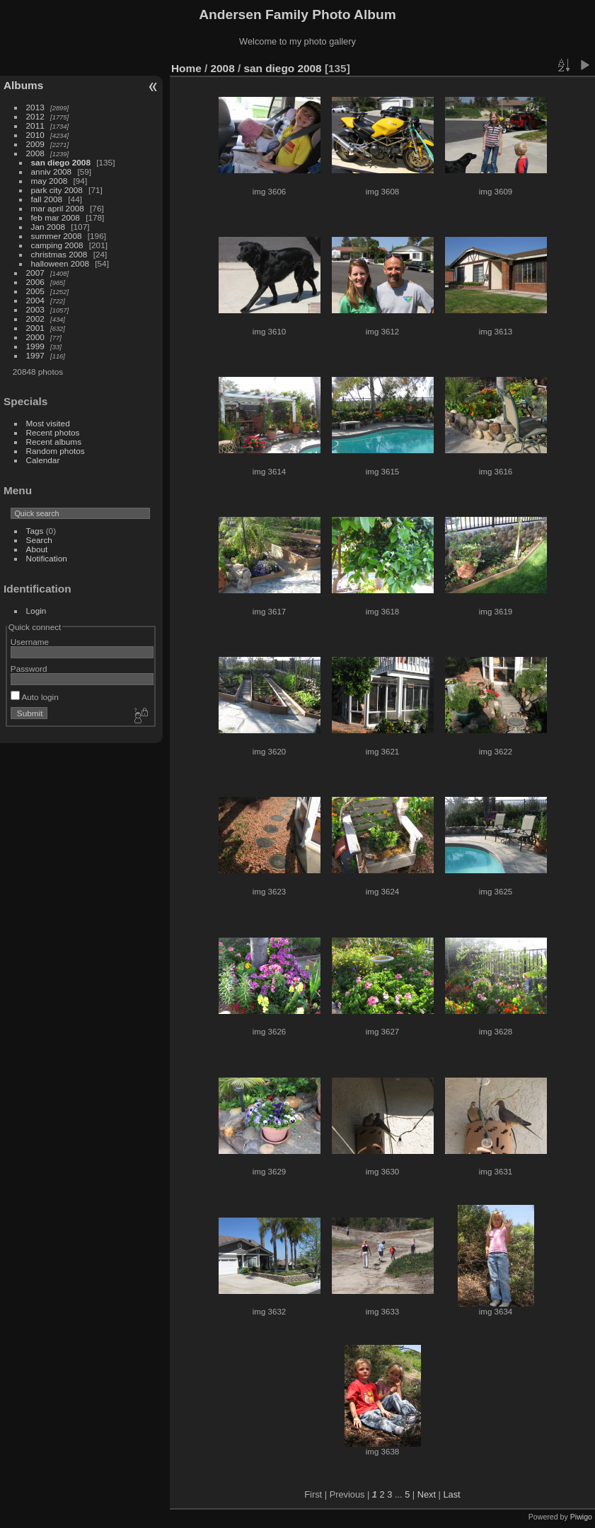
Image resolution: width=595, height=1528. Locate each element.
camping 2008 (57, 245)
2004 (35, 300)
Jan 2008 (48, 226)
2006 (35, 281)
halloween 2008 (60, 263)
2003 (35, 309)
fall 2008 (46, 199)
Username (30, 641)
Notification (46, 558)
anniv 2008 (51, 171)
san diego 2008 (61, 162)
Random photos (55, 450)
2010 (35, 134)
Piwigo (581, 1516)
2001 (35, 327)
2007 (35, 272)
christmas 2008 (59, 254)
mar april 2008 (57, 208)
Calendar (43, 460)
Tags (35, 530)
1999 (35, 346)
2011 (35, 125)
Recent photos (53, 432)
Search (39, 539)
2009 (35, 143)
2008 (35, 153)
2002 (35, 318)
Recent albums (53, 441)
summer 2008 (56, 235)
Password (29, 668)
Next (426, 1494)
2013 (35, 107)
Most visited (48, 423)
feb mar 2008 (55, 217)
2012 (35, 116)
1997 (35, 355)
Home (186, 68)
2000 (35, 337)
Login (36, 610)
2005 (35, 291)
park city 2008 (57, 189)
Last (451, 1494)
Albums (23, 85)
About (37, 549)
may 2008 (49, 180)
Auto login (35, 696)
